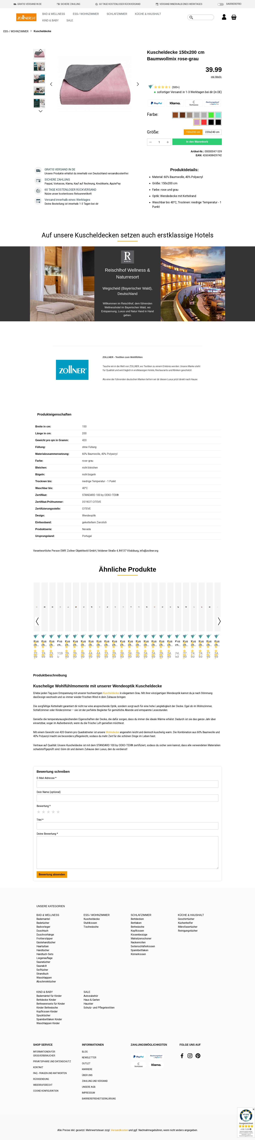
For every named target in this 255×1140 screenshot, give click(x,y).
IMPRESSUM (88, 1092)
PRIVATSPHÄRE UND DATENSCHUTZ (52, 1061)
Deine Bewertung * (47, 833)
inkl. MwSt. (216, 77)
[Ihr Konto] (224, 17)
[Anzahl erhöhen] (167, 142)
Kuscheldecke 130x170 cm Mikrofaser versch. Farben (60, 643)
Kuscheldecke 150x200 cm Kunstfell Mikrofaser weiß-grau (123, 643)
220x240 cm (212, 132)
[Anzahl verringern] (150, 142)
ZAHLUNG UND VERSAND (95, 1081)
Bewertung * (44, 806)
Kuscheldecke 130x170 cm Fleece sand (36, 643)
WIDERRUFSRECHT (43, 1085)
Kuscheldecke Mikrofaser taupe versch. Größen (178, 643)
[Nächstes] (137, 84)
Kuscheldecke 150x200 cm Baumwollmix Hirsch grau (91, 643)
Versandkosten (119, 1130)
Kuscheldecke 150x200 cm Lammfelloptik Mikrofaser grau (131, 643)
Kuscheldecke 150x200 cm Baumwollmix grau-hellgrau (68, 643)
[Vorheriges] (51, 84)
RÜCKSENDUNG (41, 1079)
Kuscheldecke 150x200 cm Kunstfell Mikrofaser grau (107, 643)
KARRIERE (87, 1069)
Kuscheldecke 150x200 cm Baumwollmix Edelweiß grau (84, 643)
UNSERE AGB (88, 1087)
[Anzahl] (159, 142)
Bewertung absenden (52, 874)
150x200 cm (193, 132)
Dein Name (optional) (48, 792)
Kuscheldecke (111, 693)
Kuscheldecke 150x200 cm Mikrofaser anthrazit (147, 643)
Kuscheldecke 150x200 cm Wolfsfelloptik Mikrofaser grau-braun (202, 643)
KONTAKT (38, 1067)
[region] (87, 84)
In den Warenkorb (197, 141)
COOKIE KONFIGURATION (45, 1090)
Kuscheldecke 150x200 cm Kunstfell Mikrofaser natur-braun (115, 643)
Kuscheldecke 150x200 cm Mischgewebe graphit (186, 643)
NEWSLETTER (89, 1057)
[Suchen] (191, 17)
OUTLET (86, 1063)
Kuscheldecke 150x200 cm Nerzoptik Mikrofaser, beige (194, 643)
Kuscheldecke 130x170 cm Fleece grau (44, 643)
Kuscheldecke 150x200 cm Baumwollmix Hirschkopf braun (99, 643)
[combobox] (204, 17)
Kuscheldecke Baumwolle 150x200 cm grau (209, 643)
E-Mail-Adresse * (46, 778)
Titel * (40, 819)
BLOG (85, 1051)
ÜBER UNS (87, 1075)
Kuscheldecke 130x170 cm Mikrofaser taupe (52, 643)
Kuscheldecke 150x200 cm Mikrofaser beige (154, 643)
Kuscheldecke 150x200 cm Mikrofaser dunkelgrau (162, 643)
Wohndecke (112, 732)
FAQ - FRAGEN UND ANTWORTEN (50, 1073)
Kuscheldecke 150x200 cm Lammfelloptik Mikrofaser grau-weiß (139, 643)
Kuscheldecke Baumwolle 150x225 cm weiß (217, 643)
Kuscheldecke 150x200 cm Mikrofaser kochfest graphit (170, 643)
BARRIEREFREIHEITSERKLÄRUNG (99, 1098)
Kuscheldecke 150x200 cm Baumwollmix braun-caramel (76, 643)
